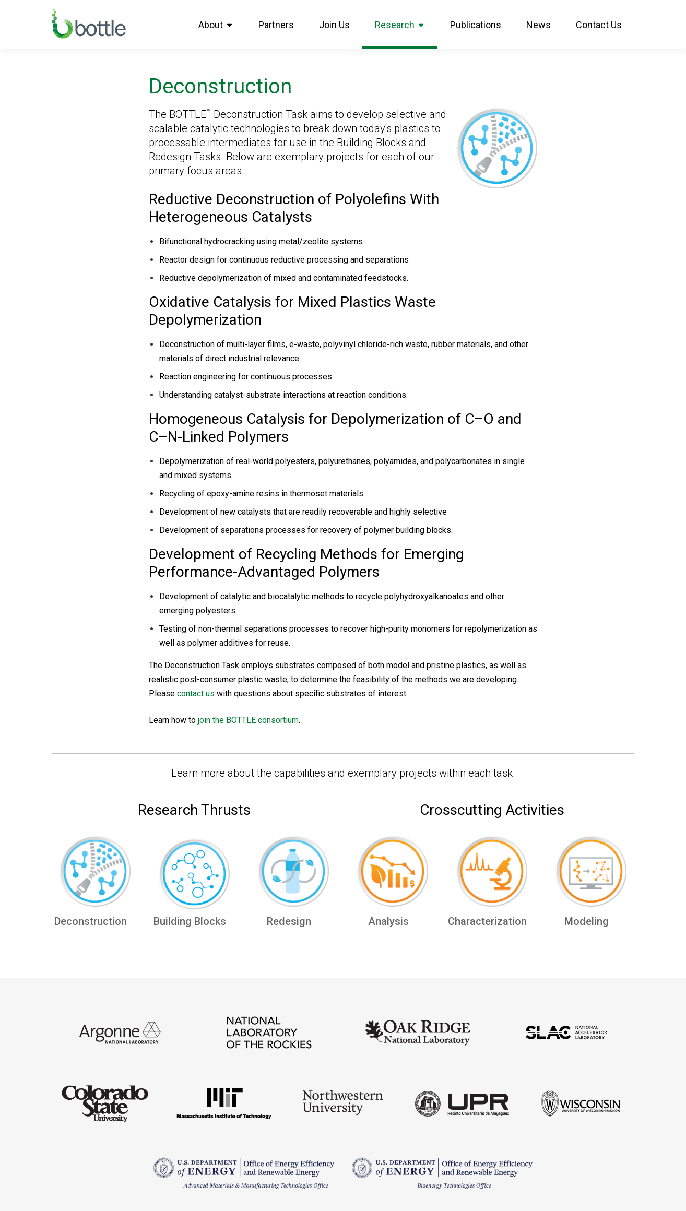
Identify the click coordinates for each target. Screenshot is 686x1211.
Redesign (293, 921)
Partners (276, 24)
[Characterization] (491, 874)
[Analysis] (392, 874)
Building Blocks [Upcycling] (194, 922)
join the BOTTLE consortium (248, 720)
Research (400, 24)
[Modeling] (590, 874)
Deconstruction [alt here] (95, 921)
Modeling (591, 921)
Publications (475, 24)
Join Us (334, 24)
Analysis (393, 921)
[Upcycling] (194, 877)
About (215, 24)
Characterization (492, 921)
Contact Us (599, 24)
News (538, 24)
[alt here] (95, 874)
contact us (196, 693)
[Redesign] (293, 874)
